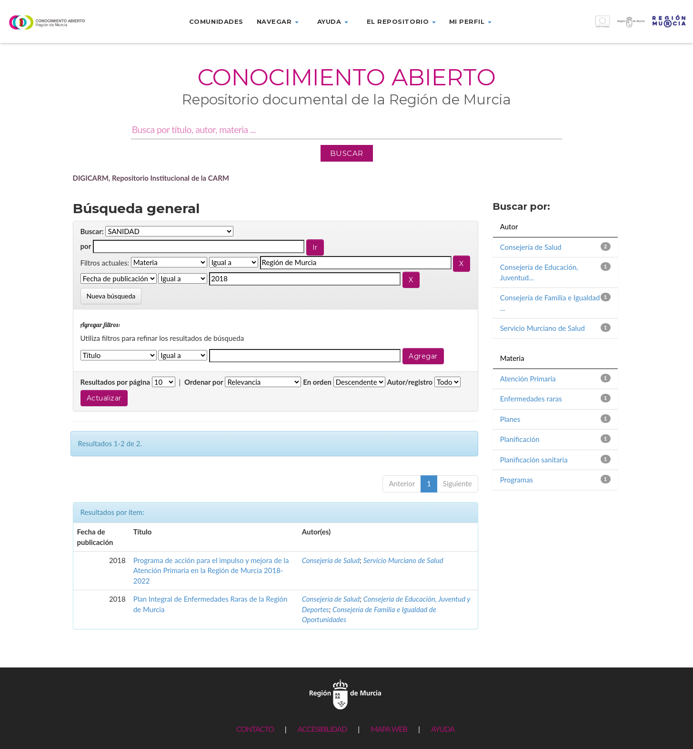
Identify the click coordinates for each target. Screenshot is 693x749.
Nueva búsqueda (111, 296)
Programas (516, 479)
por (85, 246)
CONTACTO (255, 728)
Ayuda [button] (332, 21)
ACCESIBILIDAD (322, 728)
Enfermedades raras (531, 398)
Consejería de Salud (331, 560)
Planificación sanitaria (534, 459)
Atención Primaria (528, 378)
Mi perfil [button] (470, 21)
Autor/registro (410, 382)
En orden (317, 382)
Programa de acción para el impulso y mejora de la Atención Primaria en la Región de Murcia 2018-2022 (211, 570)
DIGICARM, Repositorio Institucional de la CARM (151, 178)
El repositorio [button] (401, 21)
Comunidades (216, 21)
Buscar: (92, 231)
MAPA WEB (389, 728)
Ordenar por (203, 382)
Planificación (520, 439)
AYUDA (442, 728)
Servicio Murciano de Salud (403, 560)
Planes (510, 419)
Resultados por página (115, 382)
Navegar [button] (278, 21)
